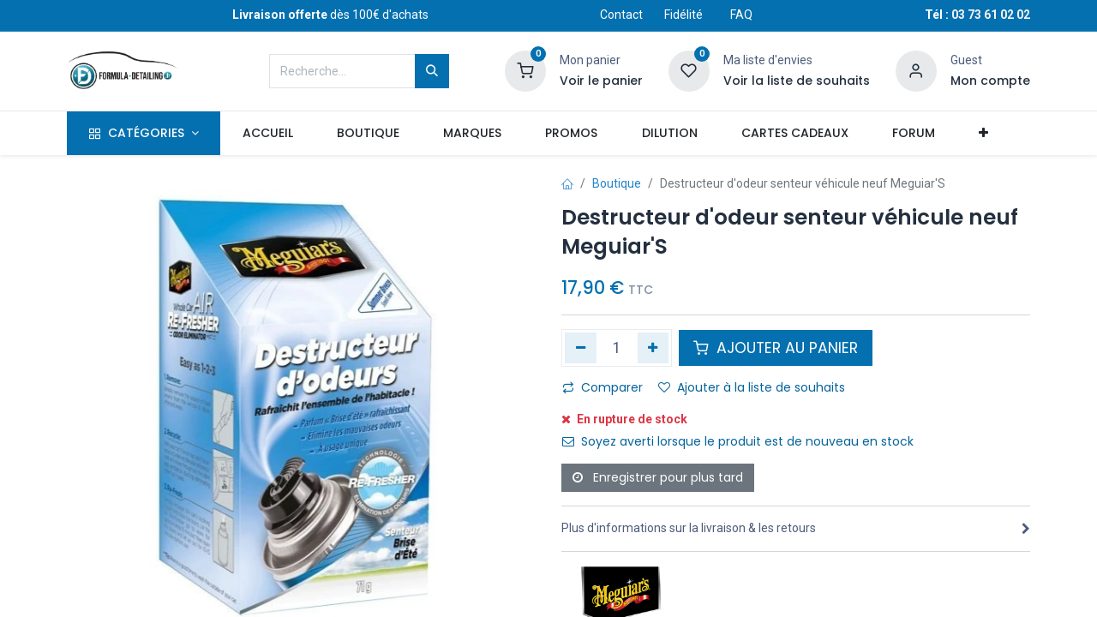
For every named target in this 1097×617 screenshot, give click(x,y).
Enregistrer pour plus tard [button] (657, 477)
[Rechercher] (432, 71)
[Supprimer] (580, 347)
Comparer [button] (602, 387)
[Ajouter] (653, 347)
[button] (983, 133)
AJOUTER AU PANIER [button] (775, 348)
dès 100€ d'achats (330, 14)
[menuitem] (267, 133)
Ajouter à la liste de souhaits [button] (751, 387)
